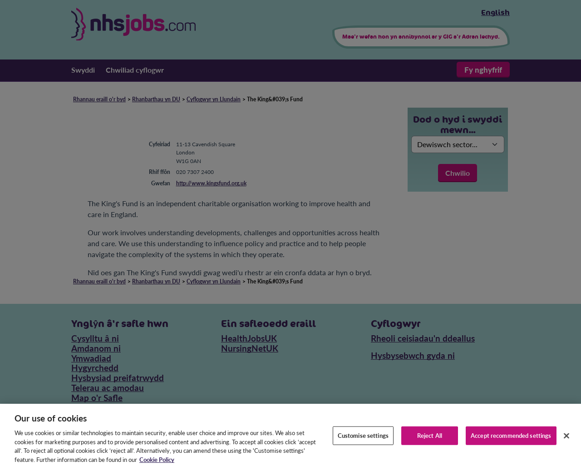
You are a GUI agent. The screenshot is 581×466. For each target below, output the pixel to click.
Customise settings (363, 439)
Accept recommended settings (511, 439)
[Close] (566, 440)
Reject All (429, 439)
